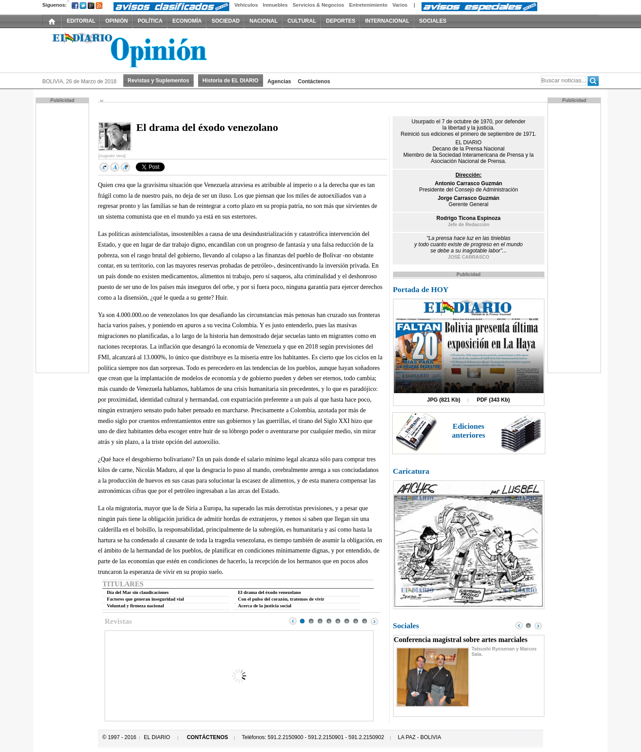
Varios (399, 5)
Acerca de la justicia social (265, 605)
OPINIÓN (116, 21)
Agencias (279, 81)
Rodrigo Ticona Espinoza (469, 218)
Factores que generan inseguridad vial (145, 599)
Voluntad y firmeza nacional (135, 605)
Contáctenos (314, 81)
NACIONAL (263, 21)
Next (374, 621)
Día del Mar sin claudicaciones (138, 592)
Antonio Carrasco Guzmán (468, 183)
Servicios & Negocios (318, 5)
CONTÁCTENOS (207, 737)
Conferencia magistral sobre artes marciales (460, 639)
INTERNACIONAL (387, 21)
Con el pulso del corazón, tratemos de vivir (281, 599)
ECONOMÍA (187, 21)
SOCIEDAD (225, 21)
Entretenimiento (368, 5)
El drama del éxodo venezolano (269, 592)
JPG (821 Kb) (443, 400)
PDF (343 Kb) (493, 400)
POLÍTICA (150, 21)
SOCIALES (432, 21)
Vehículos (246, 5)
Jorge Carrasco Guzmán (468, 198)
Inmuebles (275, 5)
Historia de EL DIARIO (231, 80)
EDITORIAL (81, 21)
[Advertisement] (63, 237)
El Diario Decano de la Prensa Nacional (142, 49)
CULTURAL (302, 21)
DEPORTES (340, 21)
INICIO (52, 21)
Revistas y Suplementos (158, 80)
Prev (293, 621)
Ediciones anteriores (468, 430)
